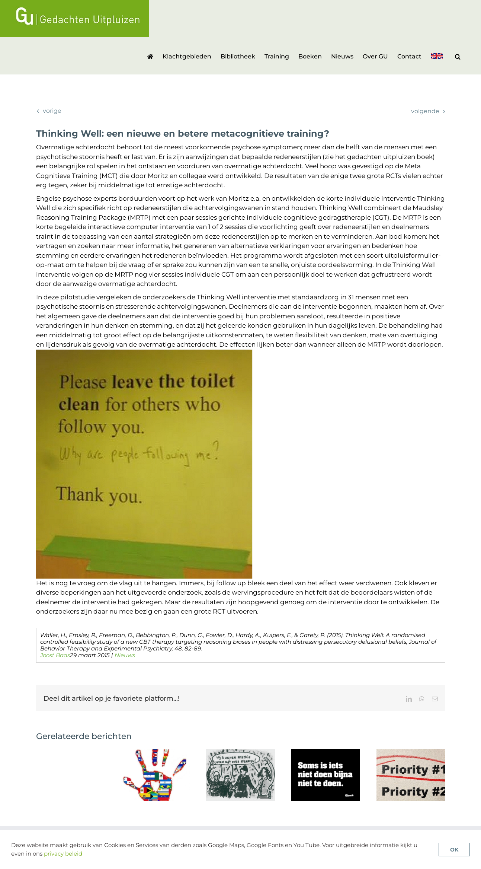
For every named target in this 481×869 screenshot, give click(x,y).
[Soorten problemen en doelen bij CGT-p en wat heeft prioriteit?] (410, 752)
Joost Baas (55, 655)
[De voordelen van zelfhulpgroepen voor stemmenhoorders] (240, 752)
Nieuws (125, 655)
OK (454, 849)
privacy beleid (63, 853)
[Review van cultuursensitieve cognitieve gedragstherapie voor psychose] (155, 752)
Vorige (52, 110)
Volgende (425, 111)
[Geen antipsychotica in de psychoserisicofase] (325, 752)
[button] (458, 55)
